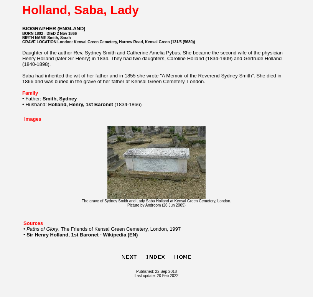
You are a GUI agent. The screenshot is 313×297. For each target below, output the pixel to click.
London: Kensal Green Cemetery (87, 42)
